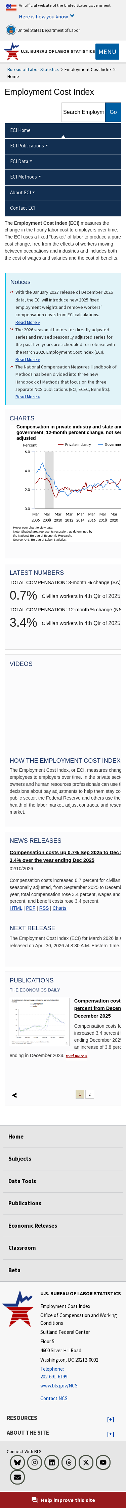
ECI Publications (27, 145)
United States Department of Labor (43, 29)
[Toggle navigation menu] (107, 52)
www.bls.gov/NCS (59, 1385)
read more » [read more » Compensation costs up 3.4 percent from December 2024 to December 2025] (76, 1055)
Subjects (19, 1158)
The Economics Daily (35, 989)
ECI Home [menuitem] (20, 130)
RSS (44, 908)
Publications (24, 1203)
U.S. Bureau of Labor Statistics (58, 51)
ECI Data (19, 161)
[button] (110, 1419)
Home (16, 1136)
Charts (60, 908)
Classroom (22, 1247)
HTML (16, 908)
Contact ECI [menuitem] (22, 208)
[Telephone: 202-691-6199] (82, 1372)
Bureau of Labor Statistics (33, 69)
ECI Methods (23, 177)
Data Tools (22, 1181)
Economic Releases (32, 1225)
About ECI (20, 192)
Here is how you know (43, 16)
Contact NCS (54, 1398)
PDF (31, 908)
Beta (14, 1270)
